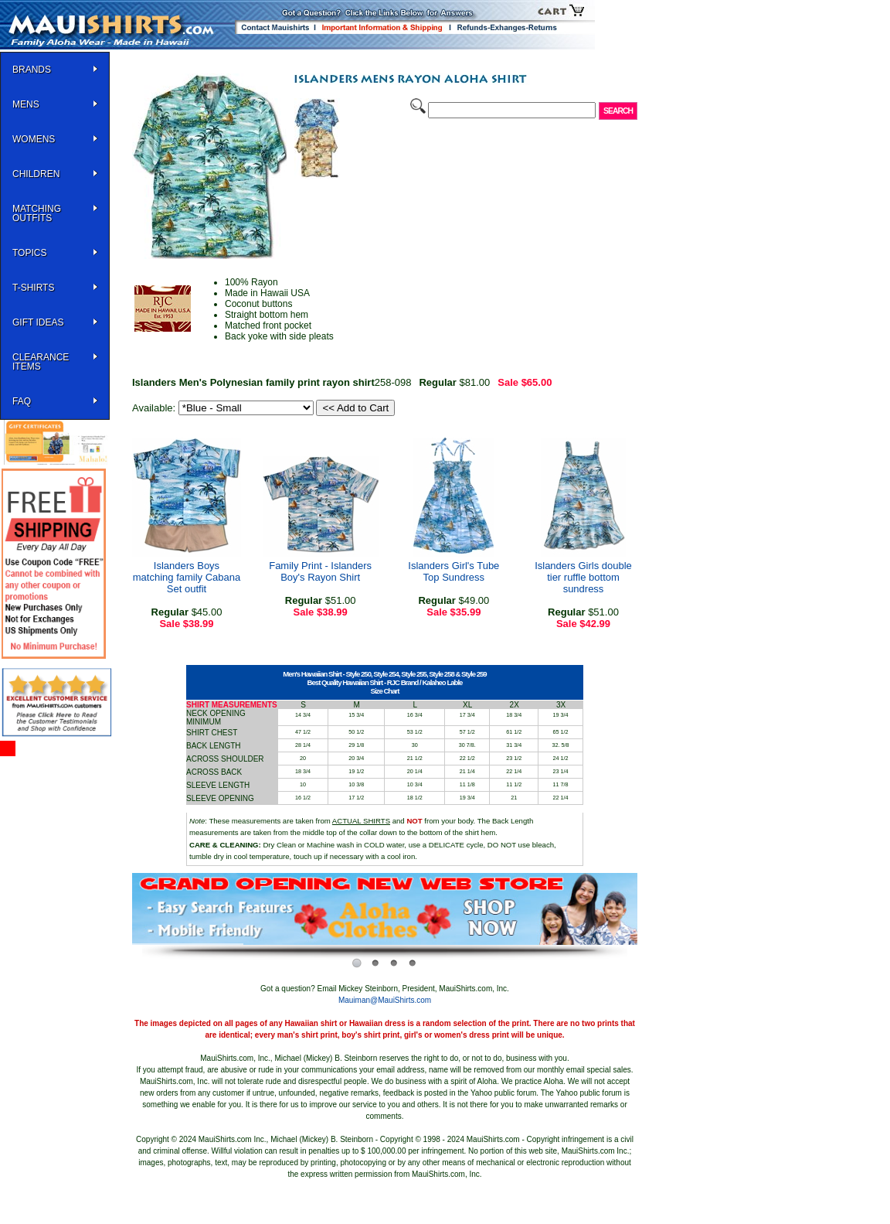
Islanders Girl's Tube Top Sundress (453, 571)
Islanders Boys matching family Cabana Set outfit (186, 577)
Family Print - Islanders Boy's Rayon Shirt (320, 571)
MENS (25, 104)
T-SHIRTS (33, 287)
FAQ (21, 401)
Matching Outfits (36, 213)
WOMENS (33, 139)
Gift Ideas (37, 322)
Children (35, 174)
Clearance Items (40, 362)
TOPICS (29, 252)
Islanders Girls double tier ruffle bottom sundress (583, 577)
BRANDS (31, 69)
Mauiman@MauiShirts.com (384, 1000)
